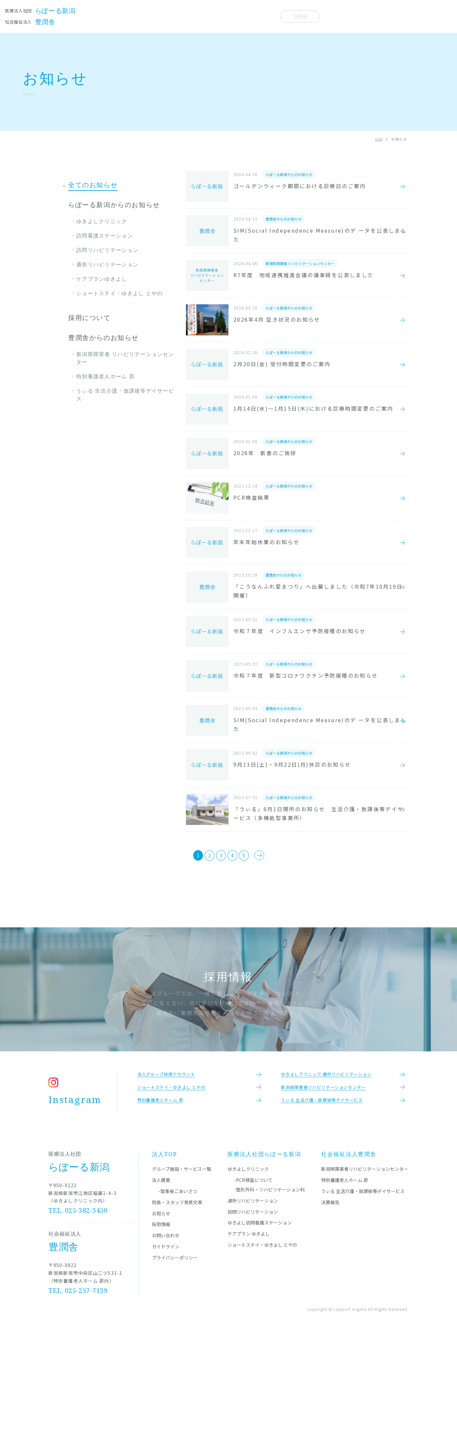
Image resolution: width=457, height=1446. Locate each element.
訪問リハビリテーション (107, 250)
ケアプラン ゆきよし (249, 1344)
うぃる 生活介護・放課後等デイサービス (125, 394)
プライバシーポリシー (175, 1368)
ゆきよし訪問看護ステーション (260, 1333)
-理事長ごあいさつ (177, 1301)
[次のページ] (278, 957)
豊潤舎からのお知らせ (103, 337)
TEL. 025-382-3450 (78, 1320)
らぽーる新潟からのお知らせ (114, 205)
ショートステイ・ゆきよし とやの (119, 293)
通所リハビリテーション (107, 264)
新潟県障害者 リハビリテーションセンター (125, 358)
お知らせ (228, 16)
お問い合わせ (165, 1346)
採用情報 (161, 1334)
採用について (89, 317)
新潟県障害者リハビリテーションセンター (364, 1279)
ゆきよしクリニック (101, 221)
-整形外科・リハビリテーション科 (269, 1300)
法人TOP (164, 1264)
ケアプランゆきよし (101, 278)
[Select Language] (300, 16)
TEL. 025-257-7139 (78, 1401)
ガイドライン (165, 1357)
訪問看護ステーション (104, 235)
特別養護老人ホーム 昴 (105, 376)
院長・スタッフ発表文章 (177, 16)
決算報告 (330, 1313)
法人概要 (259, 16)
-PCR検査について (253, 1290)
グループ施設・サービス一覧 (181, 1279)
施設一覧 (126, 16)
